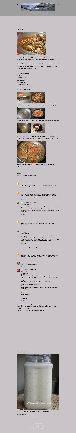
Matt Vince (42, 426)
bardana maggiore (38, 63)
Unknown (23, 183)
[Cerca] (58, 4)
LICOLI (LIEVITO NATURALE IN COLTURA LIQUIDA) (35, 411)
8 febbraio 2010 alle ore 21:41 (30, 230)
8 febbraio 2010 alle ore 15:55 (36, 192)
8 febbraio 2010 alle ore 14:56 (32, 183)
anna (22, 269)
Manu (22, 202)
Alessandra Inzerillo (25, 192)
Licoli (47, 13)
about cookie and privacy (31, 13)
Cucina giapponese (23, 175)
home (22, 13)
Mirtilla (22, 262)
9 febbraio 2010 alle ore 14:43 (30, 269)
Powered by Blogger (38, 423)
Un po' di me (42, 13)
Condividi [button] (19, 173)
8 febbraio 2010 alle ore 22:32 (32, 253)
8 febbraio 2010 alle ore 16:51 (30, 202)
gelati (51, 13)
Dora (22, 221)
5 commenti (24, 414)
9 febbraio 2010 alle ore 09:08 (31, 262)
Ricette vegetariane (32, 175)
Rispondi (23, 189)
